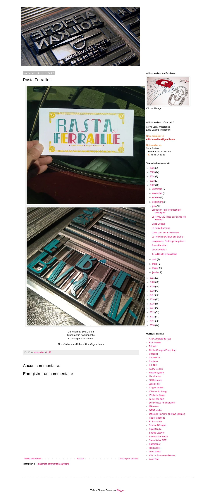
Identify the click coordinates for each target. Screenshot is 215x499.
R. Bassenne (155, 421)
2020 (152, 282)
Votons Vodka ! (159, 249)
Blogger (120, 490)
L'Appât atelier (156, 387)
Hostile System (156, 372)
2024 (152, 176)
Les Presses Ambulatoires (162, 402)
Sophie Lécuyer (156, 433)
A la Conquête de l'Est (160, 338)
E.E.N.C (153, 365)
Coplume (153, 361)
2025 (152, 172)
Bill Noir (153, 346)
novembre (157, 193)
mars (155, 264)
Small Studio (155, 429)
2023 (152, 181)
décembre (157, 189)
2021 (152, 278)
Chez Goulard (158, 224)
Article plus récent (33, 458)
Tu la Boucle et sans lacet (164, 254)
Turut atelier (155, 451)
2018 (152, 291)
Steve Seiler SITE (158, 440)
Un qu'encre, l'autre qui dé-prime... (168, 241)
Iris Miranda (155, 376)
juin (154, 206)
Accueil (80, 458)
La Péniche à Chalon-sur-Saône (167, 236)
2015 (152, 303)
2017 (152, 295)
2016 (152, 299)
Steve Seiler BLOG (158, 436)
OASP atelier (155, 410)
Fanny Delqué (156, 369)
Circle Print (154, 357)
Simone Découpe (157, 425)
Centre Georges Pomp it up (162, 350)
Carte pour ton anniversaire (165, 232)
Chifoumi (153, 354)
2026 (152, 168)
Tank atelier (154, 448)
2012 (152, 316)
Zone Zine (154, 459)
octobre (156, 197)
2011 (152, 321)
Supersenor (155, 444)
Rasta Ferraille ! (159, 245)
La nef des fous (156, 399)
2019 (152, 286)
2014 (152, 308)
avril (154, 259)
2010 (152, 325)
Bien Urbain (155, 342)
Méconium (154, 406)
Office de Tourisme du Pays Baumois (167, 414)
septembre (157, 202)
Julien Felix (154, 384)
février (155, 268)
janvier (155, 272)
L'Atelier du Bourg (158, 391)
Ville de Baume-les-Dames (162, 455)
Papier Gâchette (157, 418)
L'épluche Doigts (157, 395)
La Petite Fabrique (161, 228)
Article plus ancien (128, 458)
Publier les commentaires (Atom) (53, 464)
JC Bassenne (155, 380)
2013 (152, 312)
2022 (152, 185)
